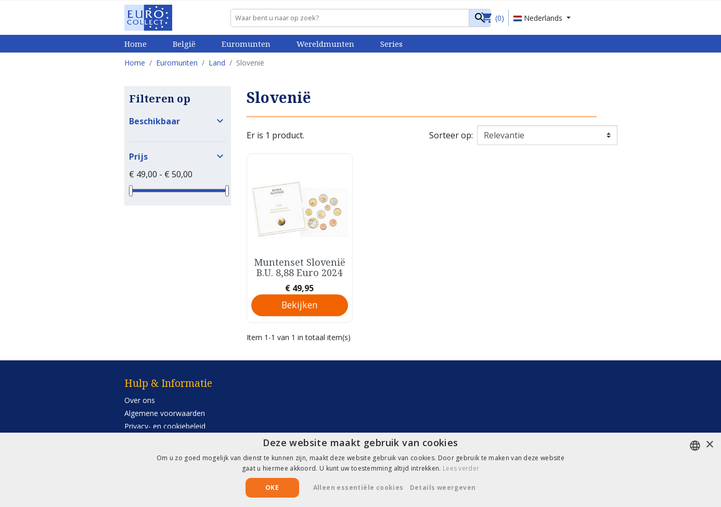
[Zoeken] (360, 18)
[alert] (360, 470)
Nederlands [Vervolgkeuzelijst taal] (538, 18)
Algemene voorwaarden (164, 413)
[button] (447, 488)
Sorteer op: (451, 135)
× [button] (709, 445)
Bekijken (299, 304)
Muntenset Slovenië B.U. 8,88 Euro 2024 (299, 267)
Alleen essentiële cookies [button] (358, 487)
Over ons (139, 400)
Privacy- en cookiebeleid (164, 426)
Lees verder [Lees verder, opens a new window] (461, 468)
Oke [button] (272, 487)
